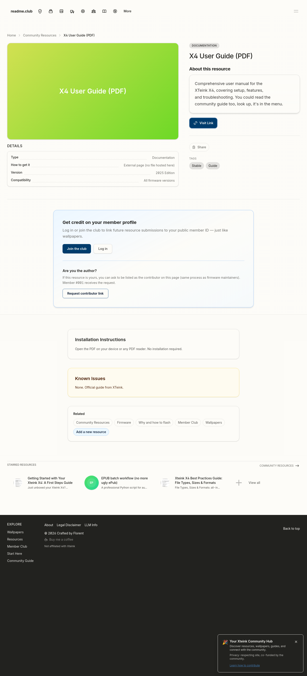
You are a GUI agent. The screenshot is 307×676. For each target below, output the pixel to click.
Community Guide (20, 561)
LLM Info (91, 525)
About (48, 525)
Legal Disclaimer (69, 525)
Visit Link (203, 123)
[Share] (199, 147)
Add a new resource (91, 432)
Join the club (76, 249)
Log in (102, 249)
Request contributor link (85, 293)
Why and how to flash (154, 422)
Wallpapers (214, 422)
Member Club (188, 422)
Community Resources (39, 35)
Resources (15, 539)
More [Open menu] (127, 11)
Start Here (14, 553)
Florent (78, 533)
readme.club (21, 11)
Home (11, 35)
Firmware (124, 422)
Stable (196, 166)
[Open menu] (296, 11)
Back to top (291, 528)
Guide (212, 166)
